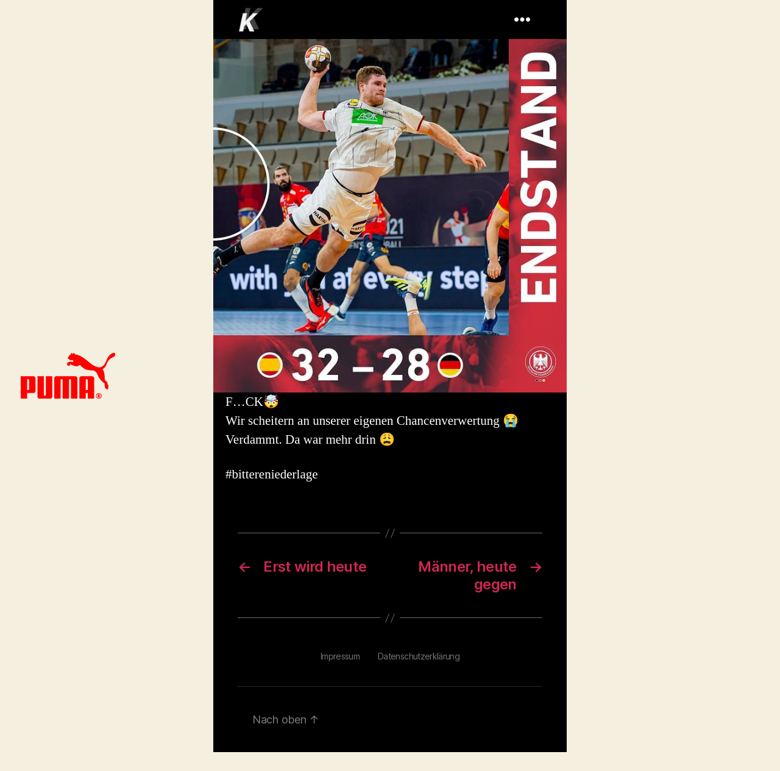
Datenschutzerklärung (418, 656)
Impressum (340, 656)
